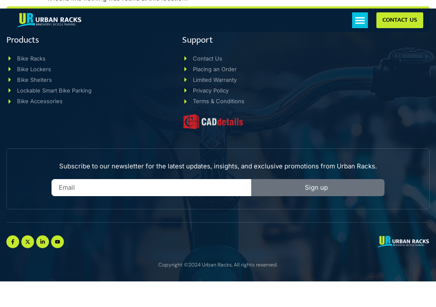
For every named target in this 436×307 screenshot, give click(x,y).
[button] (360, 20)
